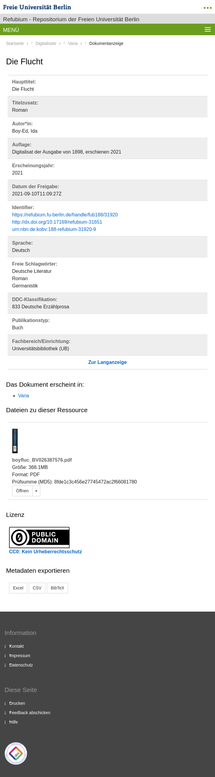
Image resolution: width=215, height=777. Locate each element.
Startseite (15, 43)
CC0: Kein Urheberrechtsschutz (45, 551)
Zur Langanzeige (107, 362)
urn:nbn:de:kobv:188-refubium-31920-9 (54, 229)
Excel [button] (18, 587)
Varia (73, 43)
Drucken (17, 703)
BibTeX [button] (57, 587)
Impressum (19, 655)
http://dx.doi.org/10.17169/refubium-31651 (57, 222)
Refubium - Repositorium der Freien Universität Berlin (71, 19)
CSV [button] (37, 587)
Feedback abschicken (29, 712)
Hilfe (13, 722)
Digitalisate (46, 43)
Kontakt (16, 646)
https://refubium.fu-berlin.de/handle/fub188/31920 (65, 214)
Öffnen (22, 490)
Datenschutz (21, 665)
